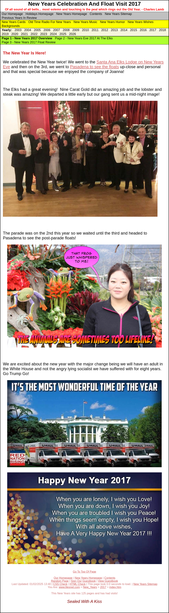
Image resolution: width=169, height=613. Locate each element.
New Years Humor (112, 22)
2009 (75, 30)
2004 (27, 30)
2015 (133, 30)
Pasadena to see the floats (94, 66)
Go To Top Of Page (84, 571)
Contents (96, 14)
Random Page (60, 581)
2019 (5, 34)
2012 (104, 30)
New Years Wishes (140, 22)
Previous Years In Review (19, 18)
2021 (24, 34)
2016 (143, 30)
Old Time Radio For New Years (49, 22)
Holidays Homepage (39, 14)
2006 (46, 30)
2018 (162, 30)
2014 (124, 30)
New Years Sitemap (118, 14)
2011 (95, 30)
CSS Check (60, 584)
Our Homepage (12, 14)
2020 (14, 34)
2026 (72, 34)
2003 (18, 30)
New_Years (90, 587)
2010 (85, 30)
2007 (56, 30)
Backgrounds (11, 26)
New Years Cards (14, 22)
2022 (34, 34)
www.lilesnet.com (69, 587)
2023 (43, 34)
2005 (37, 30)
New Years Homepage (71, 14)
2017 (152, 30)
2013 (114, 30)
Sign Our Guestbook (83, 581)
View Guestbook (108, 581)
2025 (62, 34)
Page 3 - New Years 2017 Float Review (28, 42)
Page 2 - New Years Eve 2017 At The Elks (84, 38)
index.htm (115, 587)
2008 (66, 30)
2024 (53, 34)
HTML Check (78, 584)
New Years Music (85, 22)
